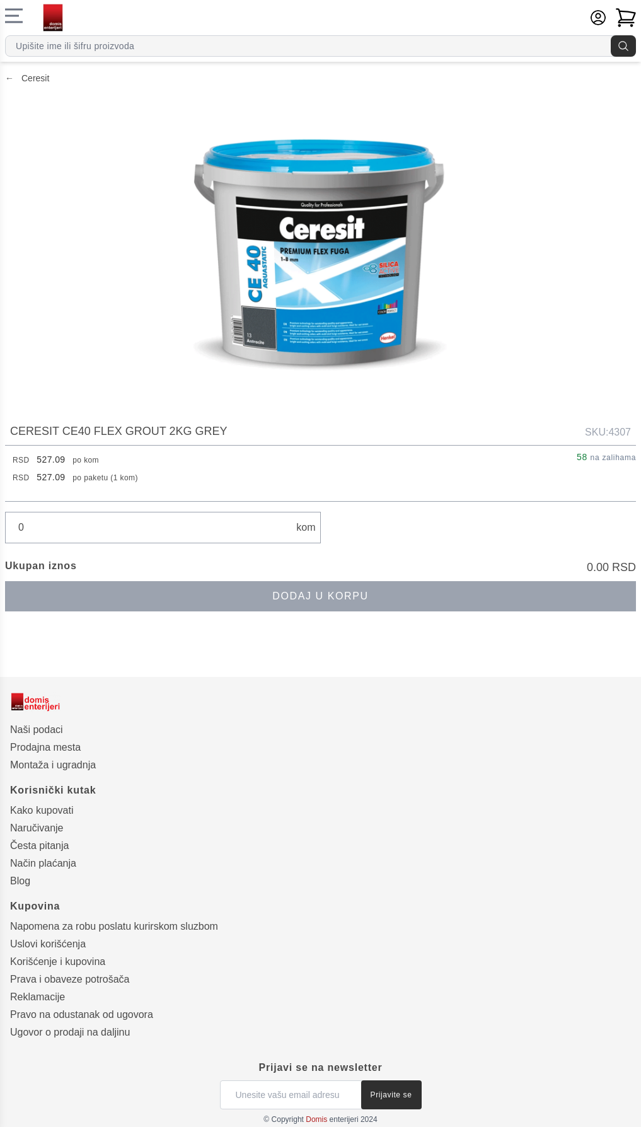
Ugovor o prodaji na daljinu (70, 1032)
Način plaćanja (43, 863)
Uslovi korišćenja (48, 944)
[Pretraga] (623, 46)
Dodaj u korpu (320, 596)
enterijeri (332, 1119)
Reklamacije (37, 996)
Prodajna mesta (45, 747)
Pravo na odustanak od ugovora (81, 1014)
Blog (20, 881)
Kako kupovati (42, 810)
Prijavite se (391, 1094)
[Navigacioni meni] (14, 15)
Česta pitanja (39, 845)
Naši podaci (36, 729)
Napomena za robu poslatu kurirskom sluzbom (114, 926)
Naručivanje (36, 828)
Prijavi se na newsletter (320, 1067)
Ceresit (27, 78)
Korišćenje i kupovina (57, 961)
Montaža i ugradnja (53, 765)
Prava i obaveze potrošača (69, 979)
